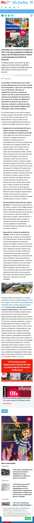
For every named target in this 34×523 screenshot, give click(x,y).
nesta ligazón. (20, 356)
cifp (12, 75)
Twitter (6, 15)
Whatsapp (9, 15)
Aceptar (28, 518)
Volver (4, 411)
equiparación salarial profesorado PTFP (23, 75)
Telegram (12, 15)
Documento (7, 403)
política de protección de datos (20, 512)
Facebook (2, 15)
